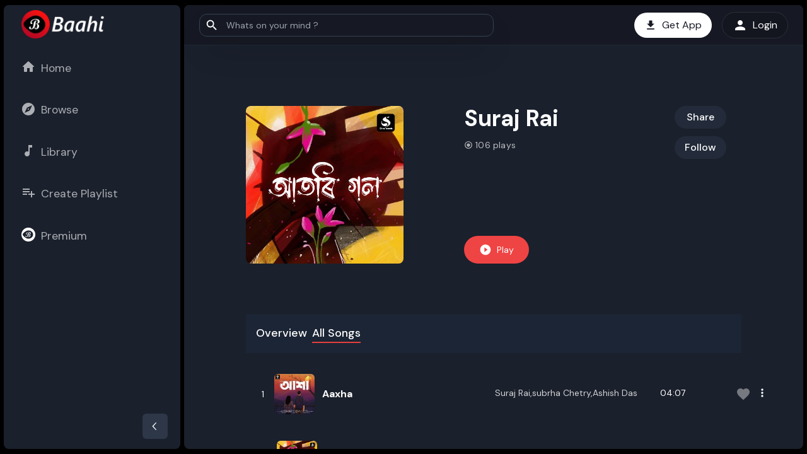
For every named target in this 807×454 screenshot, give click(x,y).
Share (700, 117)
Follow (700, 147)
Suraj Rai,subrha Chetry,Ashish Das (566, 393)
